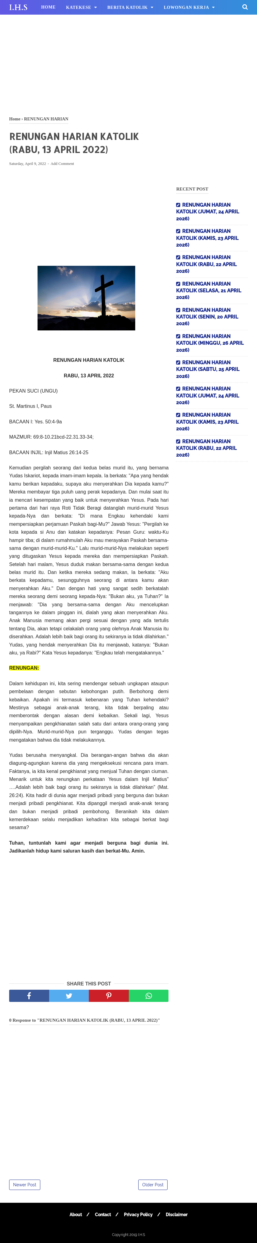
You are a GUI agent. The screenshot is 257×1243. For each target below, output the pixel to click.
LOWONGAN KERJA (186, 7)
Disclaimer (176, 1214)
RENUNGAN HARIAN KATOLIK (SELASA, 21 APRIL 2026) (208, 291)
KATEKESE (78, 7)
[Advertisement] (128, 64)
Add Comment (62, 163)
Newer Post (24, 1184)
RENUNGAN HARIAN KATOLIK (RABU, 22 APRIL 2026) (206, 264)
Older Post (153, 1184)
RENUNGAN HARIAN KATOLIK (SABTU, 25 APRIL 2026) (207, 369)
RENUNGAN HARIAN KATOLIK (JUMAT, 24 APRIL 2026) (207, 212)
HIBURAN (52, 22)
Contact (103, 1214)
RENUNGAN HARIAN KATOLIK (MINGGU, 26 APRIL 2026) (210, 343)
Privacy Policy (138, 1214)
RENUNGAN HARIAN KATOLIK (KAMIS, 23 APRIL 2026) (207, 238)
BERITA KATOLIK (127, 7)
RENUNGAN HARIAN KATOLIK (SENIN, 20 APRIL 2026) (207, 317)
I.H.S (18, 7)
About (76, 1214)
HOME (48, 7)
